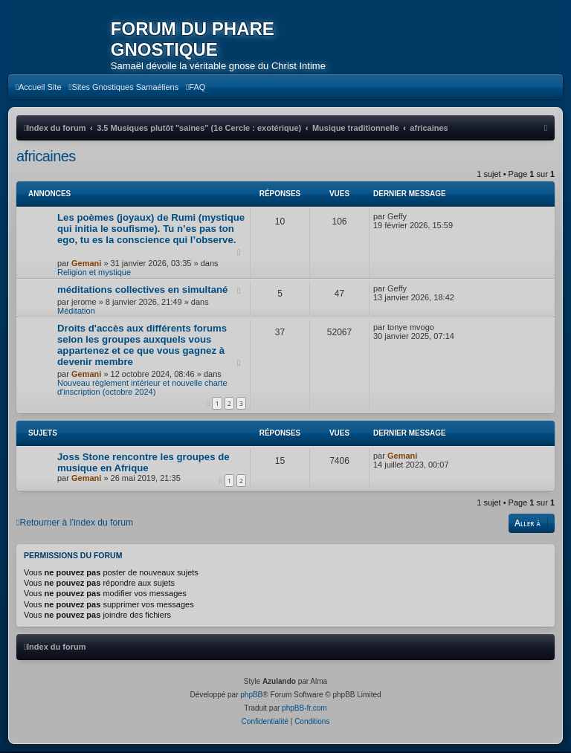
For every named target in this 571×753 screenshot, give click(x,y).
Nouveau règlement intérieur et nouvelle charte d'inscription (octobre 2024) (142, 389)
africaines (46, 157)
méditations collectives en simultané (142, 291)
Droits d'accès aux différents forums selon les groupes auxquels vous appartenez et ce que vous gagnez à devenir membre (142, 346)
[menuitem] (39, 88)
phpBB (251, 696)
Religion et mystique (94, 273)
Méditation (76, 312)
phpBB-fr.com (304, 709)
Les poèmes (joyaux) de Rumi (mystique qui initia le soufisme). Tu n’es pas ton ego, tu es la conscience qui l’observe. (151, 230)
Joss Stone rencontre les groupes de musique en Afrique (143, 464)
